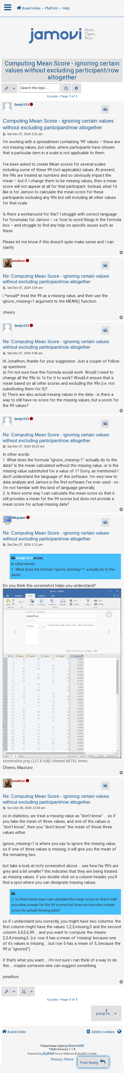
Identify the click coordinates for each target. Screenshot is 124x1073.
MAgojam (19, 518)
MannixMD (76, 1046)
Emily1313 (21, 105)
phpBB (47, 1054)
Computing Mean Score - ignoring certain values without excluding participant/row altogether (62, 70)
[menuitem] (100, 1032)
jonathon (18, 261)
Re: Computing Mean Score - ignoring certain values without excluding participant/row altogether (56, 279)
